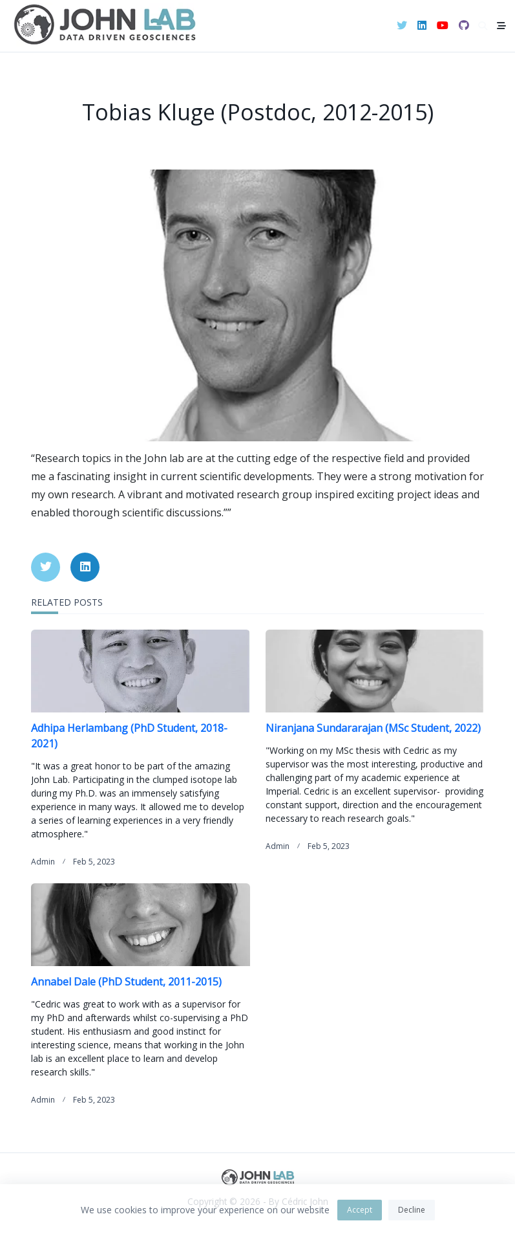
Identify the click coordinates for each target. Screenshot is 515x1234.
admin (43, 861)
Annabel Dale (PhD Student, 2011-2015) (126, 982)
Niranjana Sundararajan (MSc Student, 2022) (373, 728)
